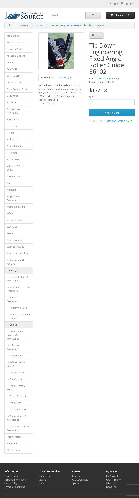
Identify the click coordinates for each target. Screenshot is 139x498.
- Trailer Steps (14, 402)
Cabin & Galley (14, 75)
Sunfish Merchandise (17, 253)
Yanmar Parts (13, 35)
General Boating (15, 146)
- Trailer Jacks (14, 379)
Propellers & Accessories (13, 198)
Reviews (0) (65, 77)
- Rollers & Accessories (13, 347)
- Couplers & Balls (17, 307)
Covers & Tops (14, 82)
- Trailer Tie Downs (17, 409)
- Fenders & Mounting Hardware (18, 316)
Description (47, 77)
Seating (10, 233)
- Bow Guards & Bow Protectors (18, 289)
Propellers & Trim (16, 206)
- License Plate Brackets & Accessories (15, 335)
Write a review (125, 120)
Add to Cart (112, 112)
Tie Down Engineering (108, 78)
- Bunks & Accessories (13, 299)
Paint (9, 183)
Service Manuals (15, 240)
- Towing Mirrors (16, 372)
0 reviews (111, 120)
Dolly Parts (12, 95)
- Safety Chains (15, 355)
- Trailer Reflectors (17, 396)
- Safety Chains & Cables (16, 364)
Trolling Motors (14, 436)
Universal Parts (14, 49)
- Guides (12, 324)
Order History (113, 479)
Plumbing (11, 189)
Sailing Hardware (15, 220)
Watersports (13, 450)
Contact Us (44, 476)
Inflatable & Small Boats (15, 168)
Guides (39, 25)
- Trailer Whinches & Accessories (18, 428)
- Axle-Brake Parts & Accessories (18, 279)
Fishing (10, 132)
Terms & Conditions (14, 486)
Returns (42, 479)
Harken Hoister (14, 159)
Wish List (110, 483)
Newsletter (111, 486)
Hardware (12, 152)
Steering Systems (15, 246)
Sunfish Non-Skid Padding (15, 262)
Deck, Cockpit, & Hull (17, 89)
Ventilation (12, 443)
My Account (112, 476)
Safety (10, 213)
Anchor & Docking (16, 55)
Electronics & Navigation (13, 111)
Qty (91, 96)
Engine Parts (13, 119)
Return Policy (11, 483)
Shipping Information (15, 479)
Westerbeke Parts (16, 42)
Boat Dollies (13, 69)
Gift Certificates (80, 479)
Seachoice (12, 226)
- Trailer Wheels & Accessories (16, 418)
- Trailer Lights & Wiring (16, 387)
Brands (76, 476)
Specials (76, 483)
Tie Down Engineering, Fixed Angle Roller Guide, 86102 (79, 25)
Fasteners (12, 126)
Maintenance (13, 176)
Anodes (11, 62)
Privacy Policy (11, 476)
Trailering (23, 25)
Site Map (42, 483)
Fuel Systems (13, 139)
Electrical (11, 102)
